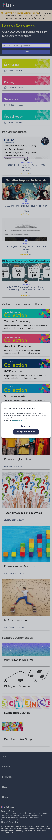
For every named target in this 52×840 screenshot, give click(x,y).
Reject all (26, 426)
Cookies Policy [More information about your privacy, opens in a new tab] (17, 420)
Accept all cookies (26, 432)
